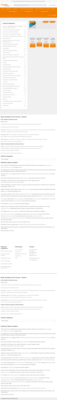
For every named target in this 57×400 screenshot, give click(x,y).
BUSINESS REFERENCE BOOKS (9, 46)
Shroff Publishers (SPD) (37, 216)
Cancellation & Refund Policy (20, 253)
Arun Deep (11, 167)
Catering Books (6, 48)
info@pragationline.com (34, 258)
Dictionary (5, 62)
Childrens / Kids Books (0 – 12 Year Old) (42, 8)
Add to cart (32, 45)
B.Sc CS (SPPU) (28, 139)
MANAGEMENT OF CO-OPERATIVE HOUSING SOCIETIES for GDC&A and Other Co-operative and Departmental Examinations (46, 39)
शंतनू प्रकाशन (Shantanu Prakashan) (7, 216)
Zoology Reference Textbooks (35, 148)
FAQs (16, 257)
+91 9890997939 (33, 260)
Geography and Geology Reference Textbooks (10, 150)
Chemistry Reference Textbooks (36, 146)
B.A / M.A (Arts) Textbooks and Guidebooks (11, 29)
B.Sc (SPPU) (11, 139)
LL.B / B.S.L (5, 81)
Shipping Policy (18, 255)
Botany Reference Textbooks (24, 146)
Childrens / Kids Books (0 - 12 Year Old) (10, 54)
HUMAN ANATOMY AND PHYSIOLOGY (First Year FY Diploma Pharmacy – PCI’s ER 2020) (53, 39)
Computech (48, 173)
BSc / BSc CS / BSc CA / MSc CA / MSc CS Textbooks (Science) (11, 41)
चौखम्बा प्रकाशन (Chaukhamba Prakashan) (28, 173)
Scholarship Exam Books (8, 92)
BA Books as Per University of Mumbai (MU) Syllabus (44, 129)
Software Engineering (7, 96)
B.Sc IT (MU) (43, 139)
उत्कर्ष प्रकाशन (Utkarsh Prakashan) (38, 224)
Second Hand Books (12, 11)
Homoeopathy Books (28, 124)
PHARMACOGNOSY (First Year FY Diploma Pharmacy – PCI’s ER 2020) (32, 39)
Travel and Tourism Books (8, 103)
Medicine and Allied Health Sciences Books (11, 86)
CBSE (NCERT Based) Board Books (10, 50)
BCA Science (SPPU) (36, 139)
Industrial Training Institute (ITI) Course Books (12, 75)
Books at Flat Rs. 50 (28, 11)
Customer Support (44, 11)
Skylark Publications (21, 218)
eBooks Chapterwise (7, 64)
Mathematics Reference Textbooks (21, 148)
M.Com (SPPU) (28, 136)
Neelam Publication (37, 198)
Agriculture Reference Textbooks (11, 146)
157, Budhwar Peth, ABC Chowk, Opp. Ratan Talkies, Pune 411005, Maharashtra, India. (33, 252)
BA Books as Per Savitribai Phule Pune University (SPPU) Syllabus (20, 129)
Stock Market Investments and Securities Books (12, 101)
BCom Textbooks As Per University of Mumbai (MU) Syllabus (13, 136)
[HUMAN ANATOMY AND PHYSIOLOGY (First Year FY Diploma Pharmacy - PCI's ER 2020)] (53, 25)
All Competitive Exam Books (6, 263)
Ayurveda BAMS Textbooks (6, 124)
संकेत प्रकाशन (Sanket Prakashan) (32, 214)
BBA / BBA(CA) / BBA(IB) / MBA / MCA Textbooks (12, 36)
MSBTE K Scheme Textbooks (6, 251)
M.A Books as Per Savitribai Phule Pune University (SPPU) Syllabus (14, 131)
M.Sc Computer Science (5, 141)
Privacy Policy (18, 251)
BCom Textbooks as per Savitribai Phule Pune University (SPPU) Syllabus (24, 134)
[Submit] (15, 5)
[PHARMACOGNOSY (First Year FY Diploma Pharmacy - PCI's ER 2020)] (32, 25)
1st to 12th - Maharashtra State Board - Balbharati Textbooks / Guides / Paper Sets (12, 27)
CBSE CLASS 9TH (6, 52)
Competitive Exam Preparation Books (26, 8)
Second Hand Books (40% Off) (9, 94)
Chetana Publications (41, 173)
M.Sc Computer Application (16, 141)
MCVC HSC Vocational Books (9, 84)
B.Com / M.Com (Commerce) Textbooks (10, 31)
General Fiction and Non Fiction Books (10, 71)
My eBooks (53, 8)
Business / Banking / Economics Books (10, 44)
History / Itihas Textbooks (8, 153)
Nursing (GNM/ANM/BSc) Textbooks (10, 88)
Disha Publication (24, 178)
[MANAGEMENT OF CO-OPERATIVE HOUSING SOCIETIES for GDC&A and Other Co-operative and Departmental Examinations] (46, 25)
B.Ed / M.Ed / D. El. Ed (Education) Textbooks (12, 34)
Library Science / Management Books (10, 79)
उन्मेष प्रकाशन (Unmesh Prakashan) (25, 224)
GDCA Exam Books (7, 69)
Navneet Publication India (19, 198)
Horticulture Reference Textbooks (7, 148)
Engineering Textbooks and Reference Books (11, 66)
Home (3, 8)
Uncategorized (5, 105)
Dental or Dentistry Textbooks (18, 124)
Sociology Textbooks (18, 153)
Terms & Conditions (19, 249)
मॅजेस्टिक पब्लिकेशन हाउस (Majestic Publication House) (22, 194)
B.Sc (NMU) (22, 139)
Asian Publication (47, 165)
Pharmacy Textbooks (7, 90)
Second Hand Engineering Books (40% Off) (6, 267)
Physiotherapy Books (37, 124)
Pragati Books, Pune (5, 208)
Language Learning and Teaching (9, 77)
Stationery (5, 99)
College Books (8, 8)
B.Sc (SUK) (16, 139)
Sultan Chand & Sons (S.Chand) (7, 214)
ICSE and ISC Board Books (8, 73)
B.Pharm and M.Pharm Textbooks (5, 254)
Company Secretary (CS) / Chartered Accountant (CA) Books (13, 57)
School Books (15, 8)
